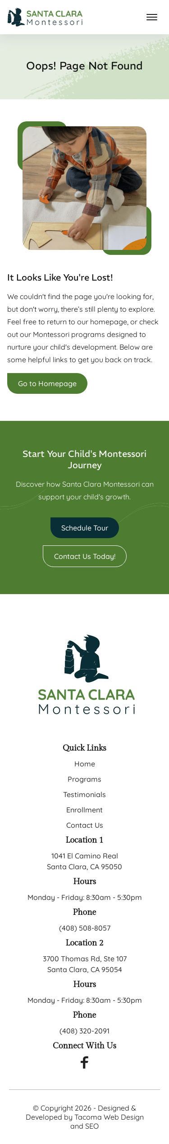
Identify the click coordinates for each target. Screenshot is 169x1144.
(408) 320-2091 (84, 1030)
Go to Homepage (47, 383)
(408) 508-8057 (84, 927)
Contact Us (84, 825)
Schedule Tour (84, 527)
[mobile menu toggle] (152, 17)
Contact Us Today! (84, 556)
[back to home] (45, 17)
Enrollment (84, 809)
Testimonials (84, 794)
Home (84, 763)
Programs (84, 779)
